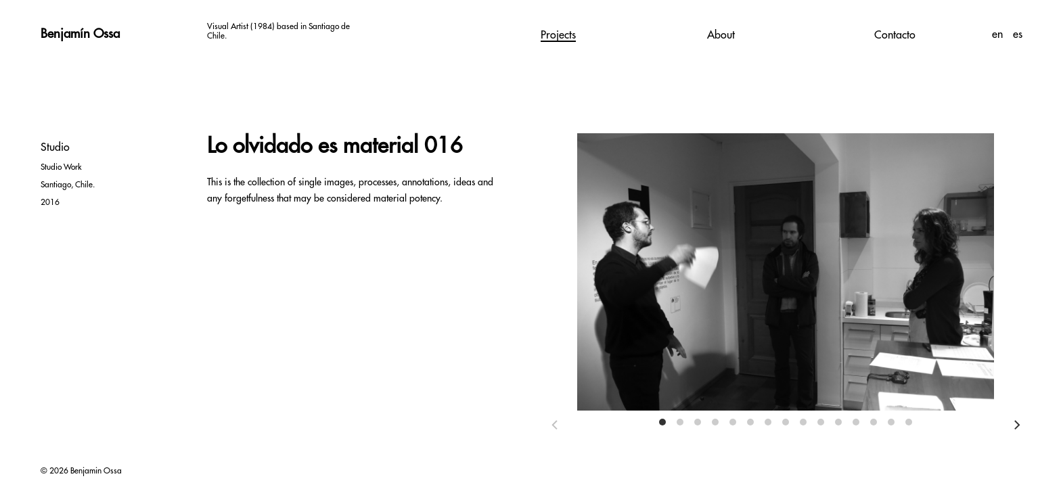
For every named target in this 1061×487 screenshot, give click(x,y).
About (721, 35)
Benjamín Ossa (80, 34)
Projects (558, 35)
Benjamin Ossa (96, 471)
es (1017, 34)
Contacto (895, 35)
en (999, 34)
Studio (55, 147)
